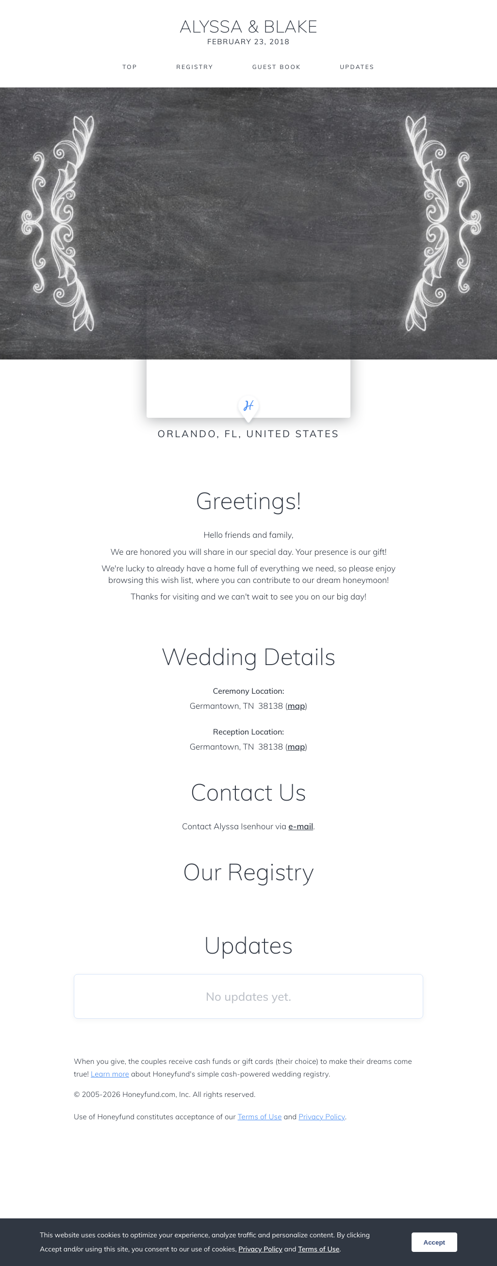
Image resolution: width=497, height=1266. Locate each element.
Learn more (110, 1073)
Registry (194, 66)
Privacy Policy (321, 1116)
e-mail (300, 826)
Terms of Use (260, 1116)
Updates (357, 66)
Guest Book (276, 66)
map (296, 706)
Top (129, 66)
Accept (434, 1242)
